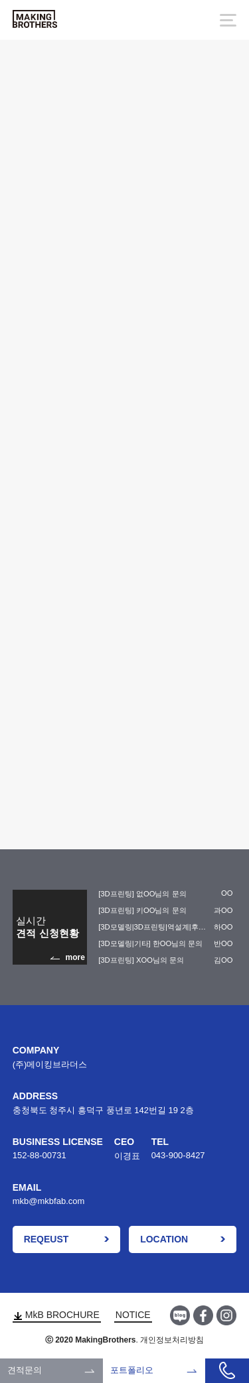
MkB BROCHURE (57, 1314)
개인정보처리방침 (172, 1340)
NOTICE (133, 1314)
